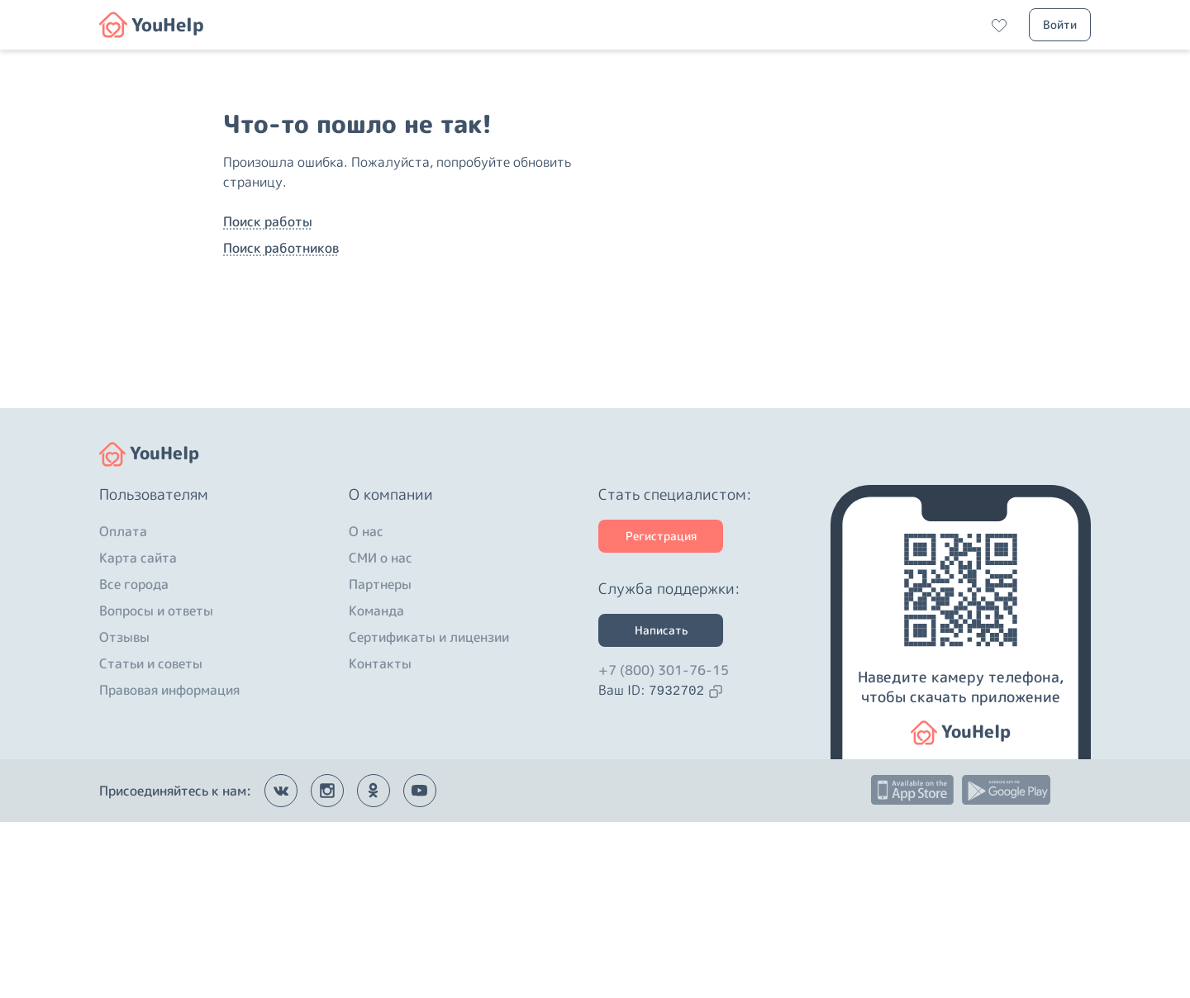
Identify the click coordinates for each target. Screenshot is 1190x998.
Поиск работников (281, 336)
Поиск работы (267, 310)
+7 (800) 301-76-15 (663, 846)
